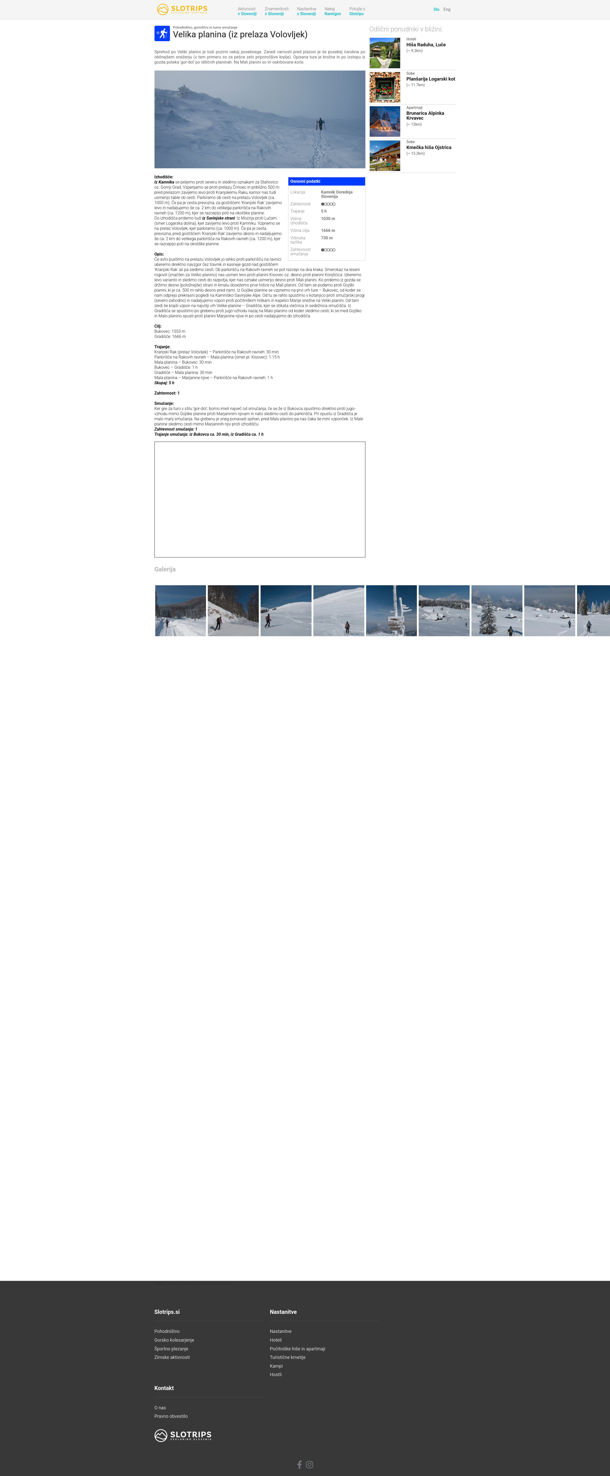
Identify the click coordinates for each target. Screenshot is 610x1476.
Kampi (261, 1437)
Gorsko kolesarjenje (174, 1411)
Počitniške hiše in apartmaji (282, 1419)
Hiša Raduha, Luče (426, 44)
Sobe (411, 73)
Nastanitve (265, 1402)
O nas (361, 1402)
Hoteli (411, 39)
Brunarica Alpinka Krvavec (425, 115)
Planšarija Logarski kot (431, 79)
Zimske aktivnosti (172, 1428)
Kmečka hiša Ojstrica (429, 147)
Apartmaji (415, 108)
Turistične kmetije (272, 1428)
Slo (436, 9)
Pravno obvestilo (372, 1411)
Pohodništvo (167, 1402)
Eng (447, 9)
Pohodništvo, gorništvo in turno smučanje (205, 27)
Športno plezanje (171, 1419)
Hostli (261, 1445)
